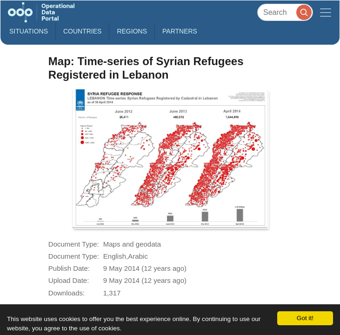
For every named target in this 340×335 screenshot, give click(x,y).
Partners (179, 31)
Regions (132, 31)
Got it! (305, 318)
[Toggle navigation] (325, 12)
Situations (28, 31)
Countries (82, 31)
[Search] (285, 12)
